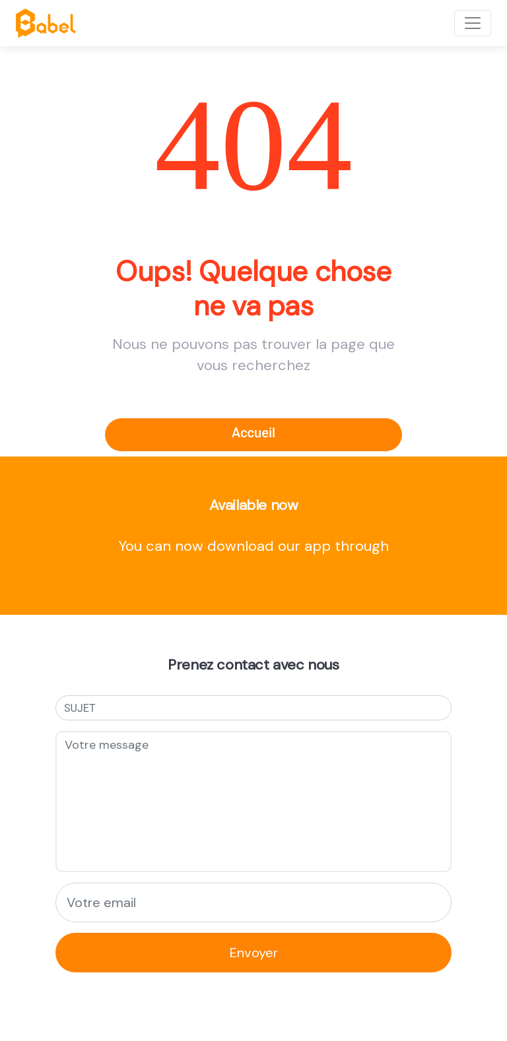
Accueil (253, 433)
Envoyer (254, 952)
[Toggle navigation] (472, 23)
